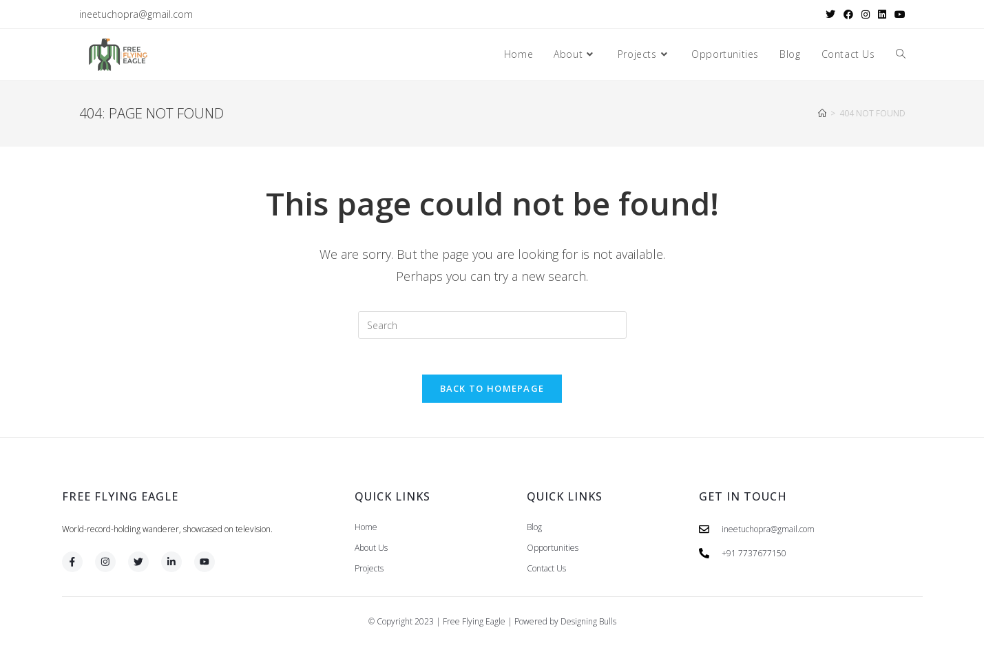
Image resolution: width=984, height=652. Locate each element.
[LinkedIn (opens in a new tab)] (882, 14)
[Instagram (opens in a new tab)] (865, 14)
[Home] (822, 113)
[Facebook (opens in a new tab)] (848, 14)
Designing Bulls (588, 627)
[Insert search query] (492, 325)
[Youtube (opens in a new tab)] (898, 14)
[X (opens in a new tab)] (830, 14)
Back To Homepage (492, 394)
